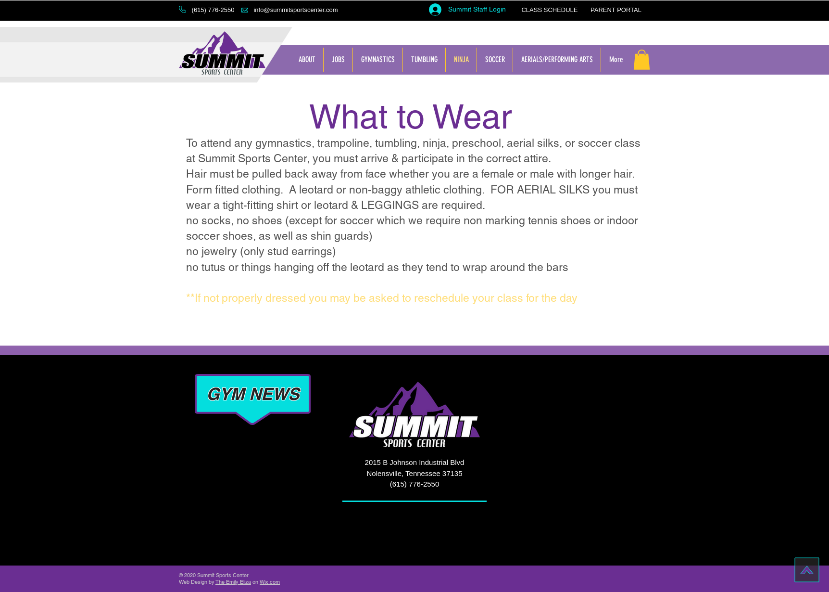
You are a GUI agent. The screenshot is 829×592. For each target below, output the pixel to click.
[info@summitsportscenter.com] (295, 10)
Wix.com (270, 582)
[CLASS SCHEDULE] (549, 10)
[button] (213, 10)
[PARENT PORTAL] (616, 10)
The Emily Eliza (233, 582)
